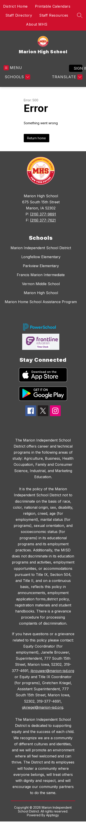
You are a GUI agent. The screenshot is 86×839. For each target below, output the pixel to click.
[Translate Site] (66, 77)
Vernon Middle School (41, 284)
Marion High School (41, 293)
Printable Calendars (53, 6)
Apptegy (52, 815)
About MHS (36, 24)
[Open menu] (13, 68)
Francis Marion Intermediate (41, 275)
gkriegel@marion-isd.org (42, 707)
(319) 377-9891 (43, 214)
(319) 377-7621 (43, 220)
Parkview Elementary (41, 266)
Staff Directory (18, 15)
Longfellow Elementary (40, 257)
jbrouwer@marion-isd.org (52, 670)
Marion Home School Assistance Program (41, 302)
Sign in (78, 68)
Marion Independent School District (41, 248)
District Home (15, 6)
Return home (36, 138)
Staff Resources (53, 15)
